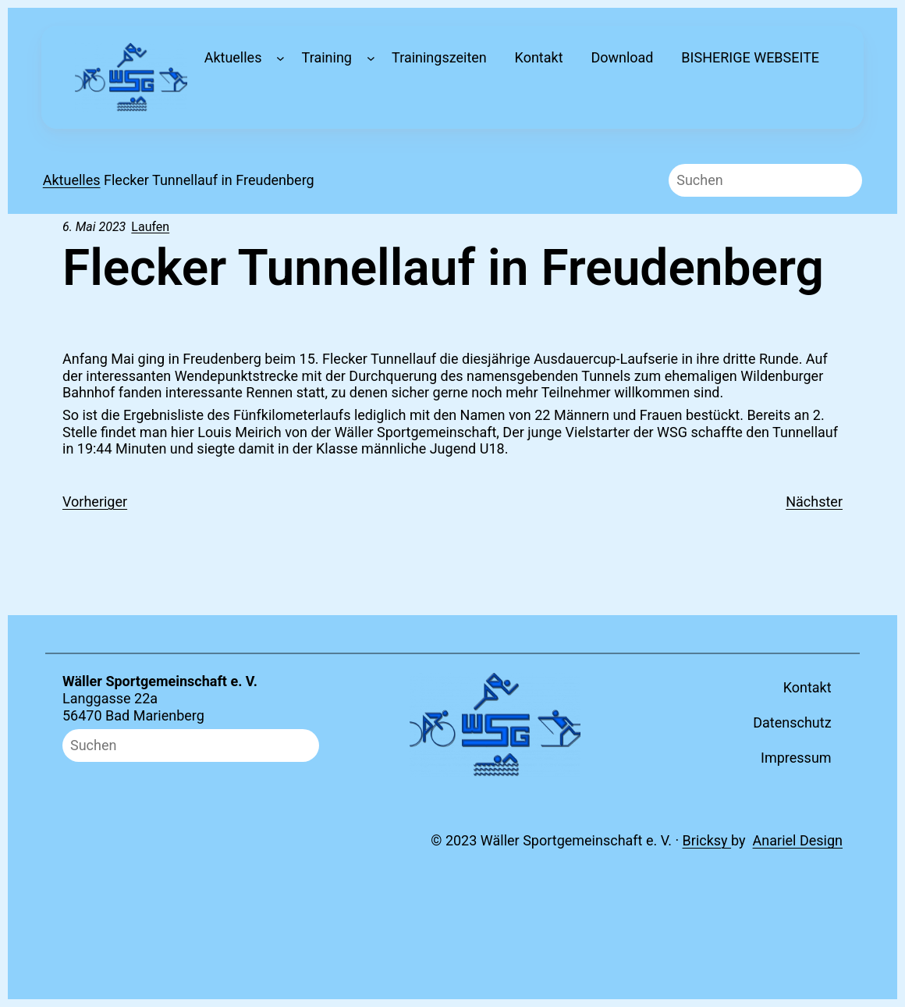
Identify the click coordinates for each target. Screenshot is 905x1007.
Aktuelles (72, 180)
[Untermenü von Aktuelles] (280, 58)
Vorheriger (94, 501)
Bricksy (707, 840)
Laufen (150, 226)
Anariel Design (798, 840)
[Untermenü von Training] (371, 58)
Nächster (814, 501)
